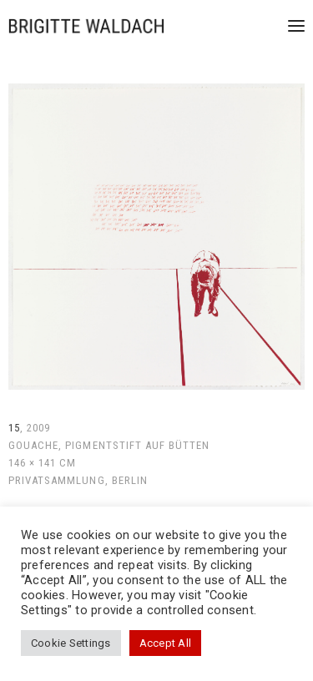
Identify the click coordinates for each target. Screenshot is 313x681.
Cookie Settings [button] (71, 643)
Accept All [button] (165, 643)
